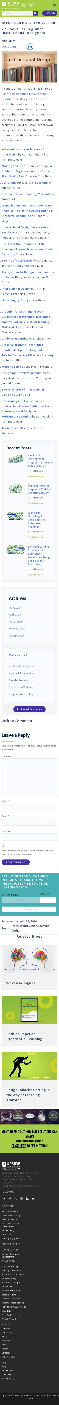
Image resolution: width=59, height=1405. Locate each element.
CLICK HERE (18, 1145)
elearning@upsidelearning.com (25, 1186)
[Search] (35, 13)
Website (6, 831)
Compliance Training (21, 687)
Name (6, 800)
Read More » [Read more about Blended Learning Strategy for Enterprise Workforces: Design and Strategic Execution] (35, 574)
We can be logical (20, 983)
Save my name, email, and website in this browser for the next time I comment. (28, 852)
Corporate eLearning (21, 694)
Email (5, 816)
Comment (8, 756)
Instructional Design (16, 23)
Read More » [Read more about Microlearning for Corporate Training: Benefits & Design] (35, 503)
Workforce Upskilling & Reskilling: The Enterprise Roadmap (37, 519)
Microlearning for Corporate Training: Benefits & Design (40, 489)
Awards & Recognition (21, 673)
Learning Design (44, 23)
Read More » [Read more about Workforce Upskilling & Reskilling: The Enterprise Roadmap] (35, 537)
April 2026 (15, 614)
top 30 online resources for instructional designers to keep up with (25, 99)
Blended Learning (19, 680)
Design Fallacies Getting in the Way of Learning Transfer (28, 1095)
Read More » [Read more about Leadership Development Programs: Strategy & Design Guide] (35, 476)
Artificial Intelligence (21, 666)
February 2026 (17, 628)
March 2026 (16, 621)
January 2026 (16, 635)
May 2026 (14, 607)
